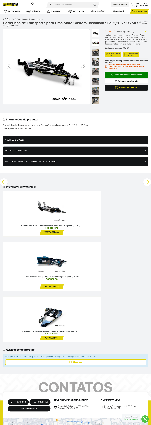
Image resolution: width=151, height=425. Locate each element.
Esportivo (53, 11)
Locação (119, 11)
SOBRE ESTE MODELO (14, 140)
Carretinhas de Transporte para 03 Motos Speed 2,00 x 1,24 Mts (56, 227)
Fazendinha (12, 11)
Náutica (33, 11)
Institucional (120, 5)
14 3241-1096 (18, 400)
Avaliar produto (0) (126, 32)
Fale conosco (29, 407)
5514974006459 (41, 400)
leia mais (136, 44)
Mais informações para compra (126, 74)
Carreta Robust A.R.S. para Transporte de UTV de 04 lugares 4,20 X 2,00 (20, 228)
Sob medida (140, 11)
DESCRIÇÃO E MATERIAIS (16, 151)
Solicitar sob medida (126, 87)
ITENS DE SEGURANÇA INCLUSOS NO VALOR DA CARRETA (30, 162)
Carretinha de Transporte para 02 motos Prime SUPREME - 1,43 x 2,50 (94, 228)
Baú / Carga (76, 11)
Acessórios (99, 11)
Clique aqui (75, 262)
